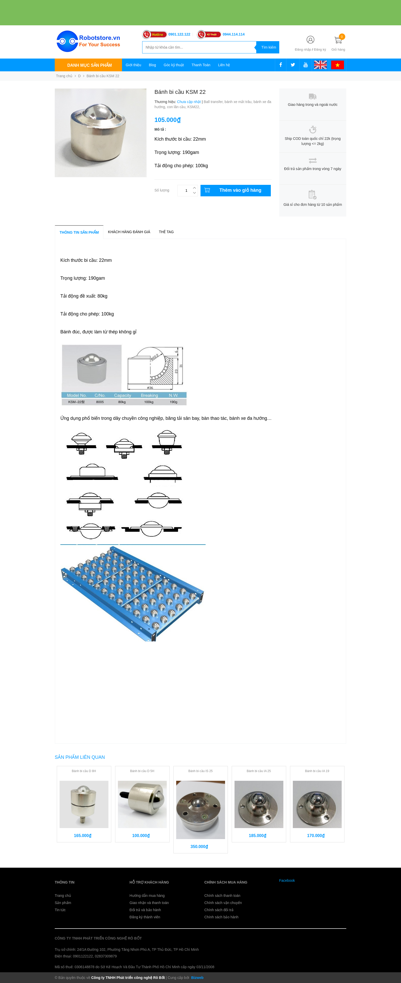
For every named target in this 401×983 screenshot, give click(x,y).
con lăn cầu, (177, 107)
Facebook (287, 880)
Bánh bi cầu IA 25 (259, 771)
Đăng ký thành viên (145, 917)
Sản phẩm (63, 903)
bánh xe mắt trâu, (239, 102)
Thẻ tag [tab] (166, 232)
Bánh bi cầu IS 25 (200, 771)
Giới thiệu (133, 65)
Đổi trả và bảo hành (145, 910)
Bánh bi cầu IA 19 (317, 771)
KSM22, (194, 107)
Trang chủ (63, 896)
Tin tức (60, 910)
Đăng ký (320, 49)
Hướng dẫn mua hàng (147, 896)
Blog (152, 65)
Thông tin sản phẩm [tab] (79, 232)
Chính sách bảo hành (221, 917)
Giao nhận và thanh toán (149, 903)
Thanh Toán (201, 65)
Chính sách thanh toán (222, 896)
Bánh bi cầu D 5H (142, 771)
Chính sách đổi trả (218, 910)
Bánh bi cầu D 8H (84, 771)
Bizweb (197, 978)
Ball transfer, (214, 102)
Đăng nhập (303, 49)
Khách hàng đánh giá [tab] (129, 232)
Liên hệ (224, 65)
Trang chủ (64, 76)
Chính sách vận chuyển (223, 903)
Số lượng (161, 189)
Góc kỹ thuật (174, 65)
